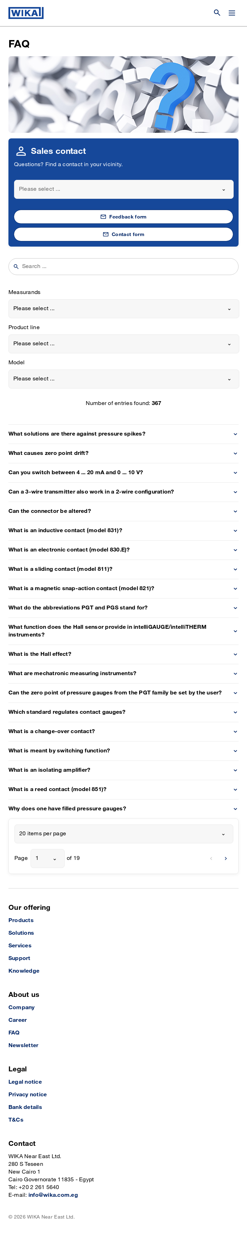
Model (16, 362)
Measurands (24, 292)
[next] (226, 858)
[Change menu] (232, 13)
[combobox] (124, 189)
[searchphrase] (128, 266)
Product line (24, 327)
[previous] (211, 858)
